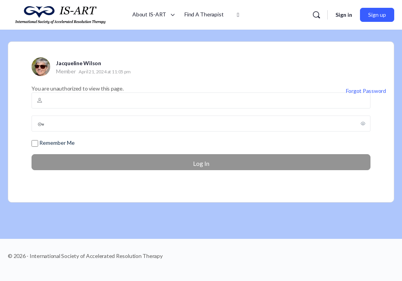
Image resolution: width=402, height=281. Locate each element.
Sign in (343, 14)
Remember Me (53, 143)
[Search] (316, 15)
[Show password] (363, 123)
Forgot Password (366, 90)
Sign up (377, 14)
